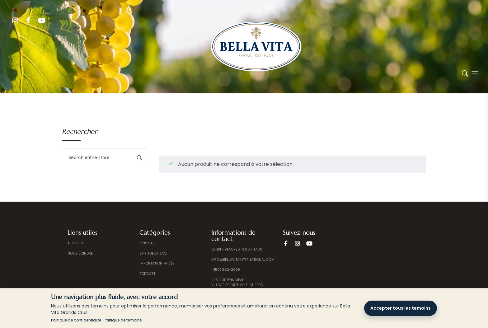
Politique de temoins (123, 320)
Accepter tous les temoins (400, 308)
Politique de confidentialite (76, 320)
